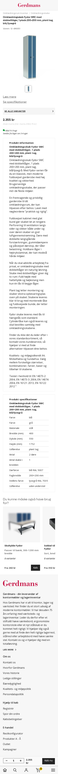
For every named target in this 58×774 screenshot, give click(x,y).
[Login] (26, 770)
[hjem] (8, 770)
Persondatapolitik (13, 694)
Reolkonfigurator (13, 733)
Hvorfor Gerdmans (14, 667)
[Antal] (13, 761)
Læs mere (9, 97)
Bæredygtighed (12, 683)
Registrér (8, 708)
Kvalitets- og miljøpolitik (17, 689)
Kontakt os (9, 662)
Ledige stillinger (12, 678)
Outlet (6, 744)
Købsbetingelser (12, 719)
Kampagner (10, 749)
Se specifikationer (15, 102)
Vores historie (11, 673)
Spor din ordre (11, 714)
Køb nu (49, 760)
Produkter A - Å (12, 738)
